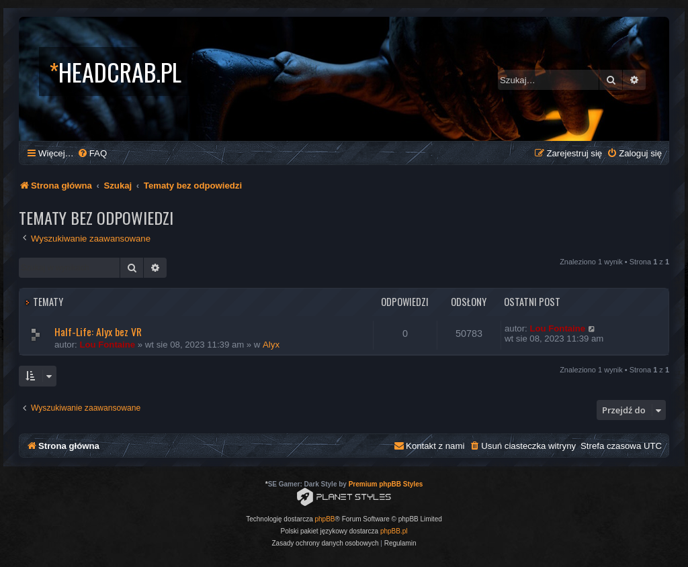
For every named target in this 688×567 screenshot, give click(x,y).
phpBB (325, 519)
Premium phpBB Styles (386, 484)
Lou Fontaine (107, 345)
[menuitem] (92, 153)
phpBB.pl (394, 531)
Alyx (271, 345)
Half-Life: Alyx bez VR (98, 331)
